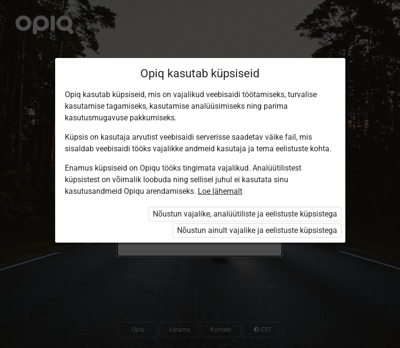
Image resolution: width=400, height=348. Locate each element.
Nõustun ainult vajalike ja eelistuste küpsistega (257, 230)
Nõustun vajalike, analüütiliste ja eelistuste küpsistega (245, 213)
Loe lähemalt (220, 191)
